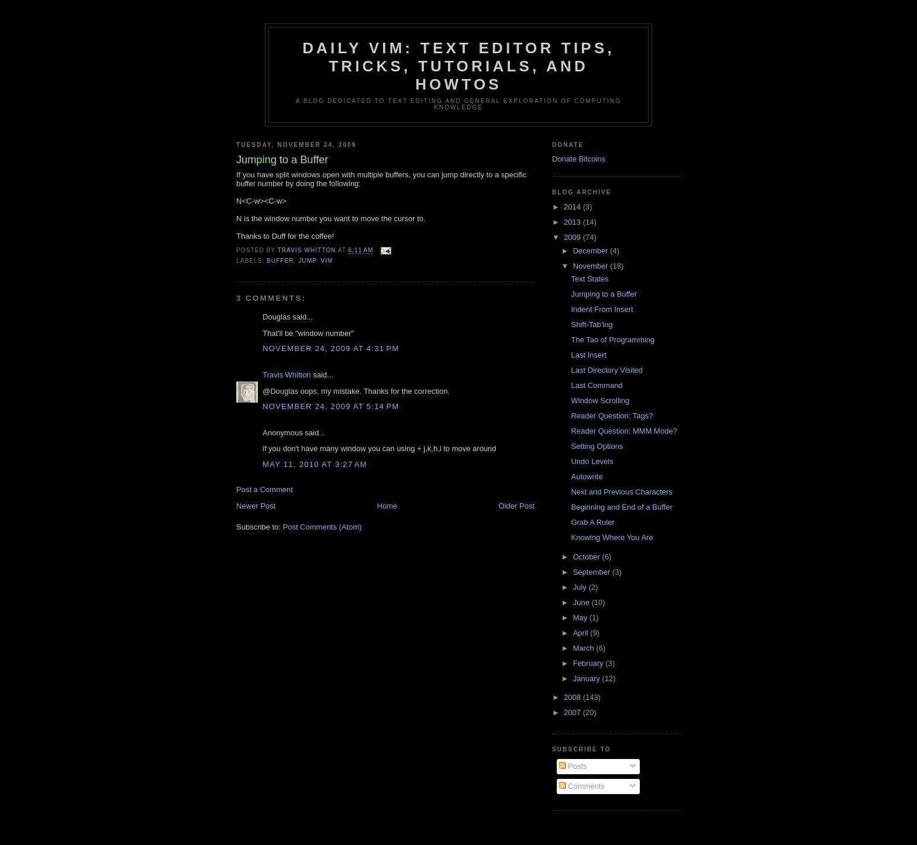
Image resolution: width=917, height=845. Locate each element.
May (581, 617)
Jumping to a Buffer (604, 294)
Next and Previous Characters (621, 491)
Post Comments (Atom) (322, 527)
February (589, 663)
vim (326, 260)
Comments (582, 786)
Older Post (517, 505)
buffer (280, 260)
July (581, 587)
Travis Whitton (287, 374)
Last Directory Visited (607, 370)
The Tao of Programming (612, 339)
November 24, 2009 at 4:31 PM (331, 348)
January (587, 678)
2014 (573, 206)
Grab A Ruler (592, 522)
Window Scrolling (600, 400)
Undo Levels (592, 461)
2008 (573, 697)
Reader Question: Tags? (612, 415)
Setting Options (597, 446)
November (592, 266)
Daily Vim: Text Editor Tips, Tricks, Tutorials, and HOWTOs (458, 66)
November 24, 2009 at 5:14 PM (331, 406)
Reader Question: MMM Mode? (624, 431)
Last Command (596, 385)
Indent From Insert (602, 309)
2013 (573, 222)
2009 (573, 237)
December (592, 250)
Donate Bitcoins (578, 158)
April (582, 632)
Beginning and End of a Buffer (621, 507)
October (587, 556)
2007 (573, 712)
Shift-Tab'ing (591, 324)
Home (387, 505)
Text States (589, 278)
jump (307, 260)
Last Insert (588, 355)
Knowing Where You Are (612, 537)
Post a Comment (264, 489)
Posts (573, 766)
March (585, 648)
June (582, 602)
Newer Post (255, 505)
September (592, 572)
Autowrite (586, 476)
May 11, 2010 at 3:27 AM (315, 464)
